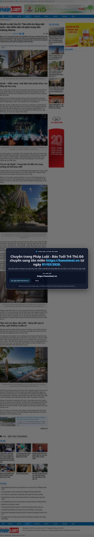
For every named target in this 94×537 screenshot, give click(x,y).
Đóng (37, 280)
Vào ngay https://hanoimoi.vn (20, 280)
